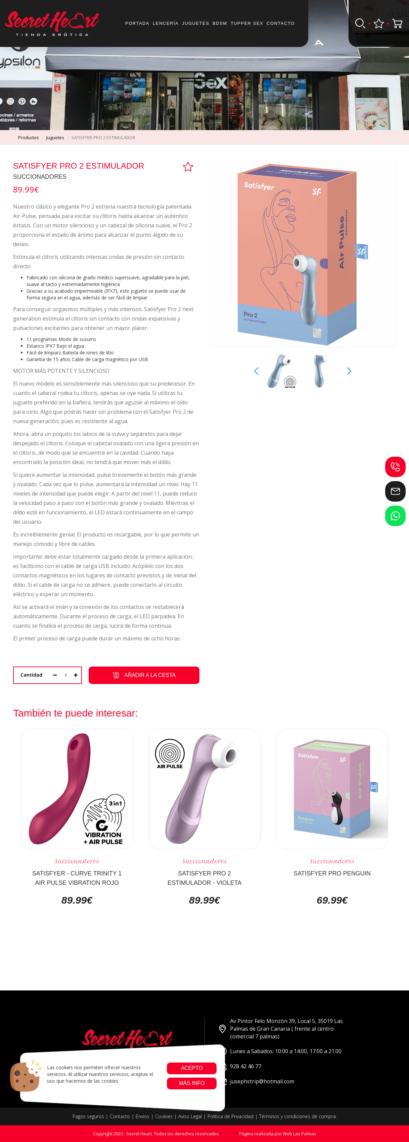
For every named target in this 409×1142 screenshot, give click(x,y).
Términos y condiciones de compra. (298, 1116)
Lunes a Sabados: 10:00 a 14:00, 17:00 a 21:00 (280, 1051)
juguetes (55, 137)
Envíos (142, 1116)
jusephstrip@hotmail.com (256, 1081)
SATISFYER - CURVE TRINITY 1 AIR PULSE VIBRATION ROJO (77, 878)
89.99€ (76, 900)
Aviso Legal (190, 1116)
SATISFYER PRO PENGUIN (332, 873)
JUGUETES (195, 23)
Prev (257, 371)
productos (28, 137)
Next (348, 371)
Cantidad (31, 675)
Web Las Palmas (299, 1134)
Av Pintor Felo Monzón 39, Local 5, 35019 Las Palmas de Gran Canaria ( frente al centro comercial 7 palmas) (280, 1028)
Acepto (192, 1068)
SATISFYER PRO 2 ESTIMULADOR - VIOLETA (205, 878)
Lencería (166, 23)
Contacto (281, 23)
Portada (137, 23)
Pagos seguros (88, 1116)
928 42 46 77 (239, 1066)
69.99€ (332, 900)
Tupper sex (247, 23)
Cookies (164, 1116)
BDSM (220, 23)
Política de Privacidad (231, 1116)
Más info (191, 1083)
